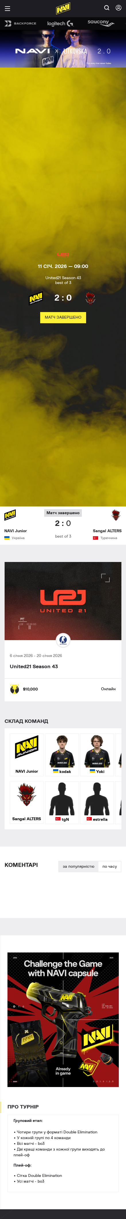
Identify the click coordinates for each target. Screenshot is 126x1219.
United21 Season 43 (34, 666)
